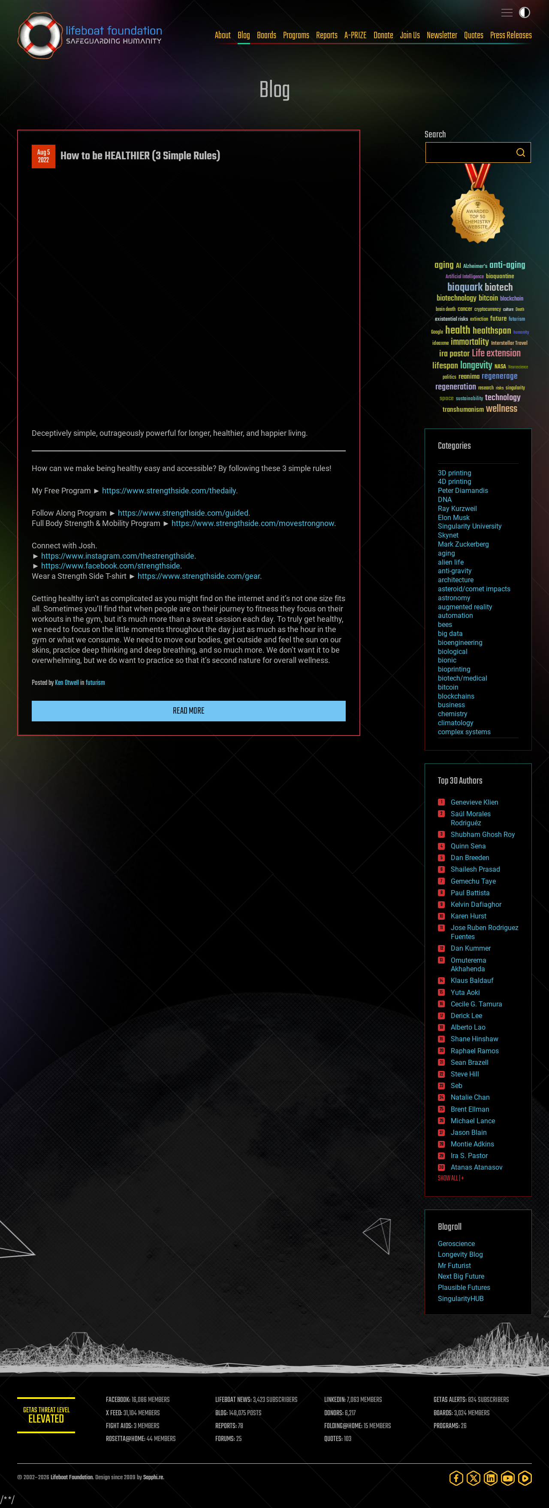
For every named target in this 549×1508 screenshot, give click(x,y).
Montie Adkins (472, 1144)
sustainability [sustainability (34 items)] (469, 399)
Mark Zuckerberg (463, 544)
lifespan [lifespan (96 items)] (445, 366)
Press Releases (511, 35)
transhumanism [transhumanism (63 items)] (463, 410)
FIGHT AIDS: (121, 1426)
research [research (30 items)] (486, 388)
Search (520, 152)
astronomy (454, 598)
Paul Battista (470, 893)
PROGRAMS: (447, 1426)
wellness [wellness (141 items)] (501, 409)
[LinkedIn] (491, 1478)
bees (445, 624)
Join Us (410, 35)
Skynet (448, 535)
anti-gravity (455, 571)
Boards (266, 35)
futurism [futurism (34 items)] (517, 320)
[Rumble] (525, 1478)
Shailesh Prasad (475, 869)
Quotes (473, 35)
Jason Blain (469, 1132)
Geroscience (456, 1244)
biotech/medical (462, 678)
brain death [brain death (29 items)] (445, 310)
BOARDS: (443, 1413)
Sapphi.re (153, 1478)
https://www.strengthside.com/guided (183, 512)
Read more (189, 711)
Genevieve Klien (474, 802)
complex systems (464, 732)
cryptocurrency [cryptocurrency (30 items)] (487, 310)
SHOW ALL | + (451, 1178)
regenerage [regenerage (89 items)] (500, 376)
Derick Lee (466, 1016)
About (223, 35)
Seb (456, 1086)
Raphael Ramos (475, 1051)
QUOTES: (335, 1439)
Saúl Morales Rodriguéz (471, 818)
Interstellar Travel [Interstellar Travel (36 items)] (509, 344)
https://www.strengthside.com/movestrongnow (253, 523)
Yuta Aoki (465, 992)
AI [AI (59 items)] (458, 266)
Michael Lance (473, 1121)
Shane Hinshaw (474, 1039)
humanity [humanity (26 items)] (521, 332)
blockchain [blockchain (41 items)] (511, 299)
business (451, 705)
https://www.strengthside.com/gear (199, 576)
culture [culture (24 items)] (508, 309)
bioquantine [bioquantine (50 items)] (500, 276)
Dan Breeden (470, 858)
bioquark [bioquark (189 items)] (465, 288)
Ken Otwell (67, 683)
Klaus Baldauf (472, 980)
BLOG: (223, 1413)
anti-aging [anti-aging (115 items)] (507, 265)
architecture (456, 580)
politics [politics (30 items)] (449, 377)
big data (450, 633)
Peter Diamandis (463, 490)
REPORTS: (227, 1426)
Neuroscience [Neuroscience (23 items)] (518, 367)
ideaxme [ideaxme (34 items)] (440, 344)
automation (455, 615)
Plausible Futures (464, 1287)
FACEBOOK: (120, 1400)
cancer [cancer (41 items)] (465, 309)
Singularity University (470, 526)
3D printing (454, 473)
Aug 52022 (43, 156)
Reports (327, 35)
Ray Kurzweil (457, 509)
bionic (447, 660)
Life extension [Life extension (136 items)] (496, 353)
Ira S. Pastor (469, 1156)
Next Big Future (461, 1276)
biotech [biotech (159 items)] (499, 288)
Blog (244, 35)
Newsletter (442, 35)
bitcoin (448, 687)
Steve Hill (465, 1074)
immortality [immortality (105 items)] (470, 342)
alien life (451, 562)
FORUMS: (226, 1439)
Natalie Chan (470, 1097)
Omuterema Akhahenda (468, 964)
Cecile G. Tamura (476, 1004)
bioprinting (454, 669)
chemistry (453, 714)
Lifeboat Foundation (72, 1478)
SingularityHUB (461, 1299)
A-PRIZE (355, 35)
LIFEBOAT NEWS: (235, 1400)
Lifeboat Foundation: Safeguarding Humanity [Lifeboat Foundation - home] (90, 35)
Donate (383, 35)
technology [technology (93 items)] (503, 398)
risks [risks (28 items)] (500, 388)
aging (446, 553)
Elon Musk (454, 518)
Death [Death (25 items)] (520, 309)
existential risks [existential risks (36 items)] (451, 319)
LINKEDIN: (336, 1400)
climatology (456, 723)
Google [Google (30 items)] (437, 332)
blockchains (456, 696)
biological (453, 652)
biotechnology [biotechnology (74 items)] (457, 298)
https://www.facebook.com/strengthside (110, 565)
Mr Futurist (454, 1266)
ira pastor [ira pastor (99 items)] (454, 354)
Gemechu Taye (473, 881)
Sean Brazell (470, 1062)
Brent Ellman (470, 1109)
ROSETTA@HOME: (128, 1439)
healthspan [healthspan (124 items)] (492, 331)
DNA (445, 500)
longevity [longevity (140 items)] (476, 365)
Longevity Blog (460, 1254)
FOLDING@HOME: (345, 1426)
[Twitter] (473, 1478)
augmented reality (465, 607)
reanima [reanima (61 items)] (469, 377)
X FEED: (116, 1413)
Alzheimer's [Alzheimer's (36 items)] (475, 267)
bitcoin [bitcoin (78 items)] (488, 298)
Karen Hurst (468, 916)
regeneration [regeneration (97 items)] (455, 387)
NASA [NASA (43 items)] (500, 367)
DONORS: (335, 1413)
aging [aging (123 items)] (444, 265)
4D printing (454, 481)
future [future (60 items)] (498, 319)
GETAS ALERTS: (450, 1400)
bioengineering (460, 642)
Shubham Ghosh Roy (483, 834)
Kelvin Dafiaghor (476, 904)
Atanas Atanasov (477, 1167)
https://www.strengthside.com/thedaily (169, 490)
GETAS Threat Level (47, 1417)
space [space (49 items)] (447, 398)
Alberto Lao (468, 1027)
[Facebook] (456, 1478)
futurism (95, 683)
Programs (296, 35)
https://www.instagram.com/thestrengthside (117, 555)
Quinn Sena (468, 846)
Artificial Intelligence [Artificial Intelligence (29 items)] (465, 277)
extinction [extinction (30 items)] (479, 319)
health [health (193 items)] (458, 331)
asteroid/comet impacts (474, 589)
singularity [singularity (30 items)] (515, 388)
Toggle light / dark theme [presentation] (524, 12)
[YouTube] (508, 1478)
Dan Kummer (471, 948)
